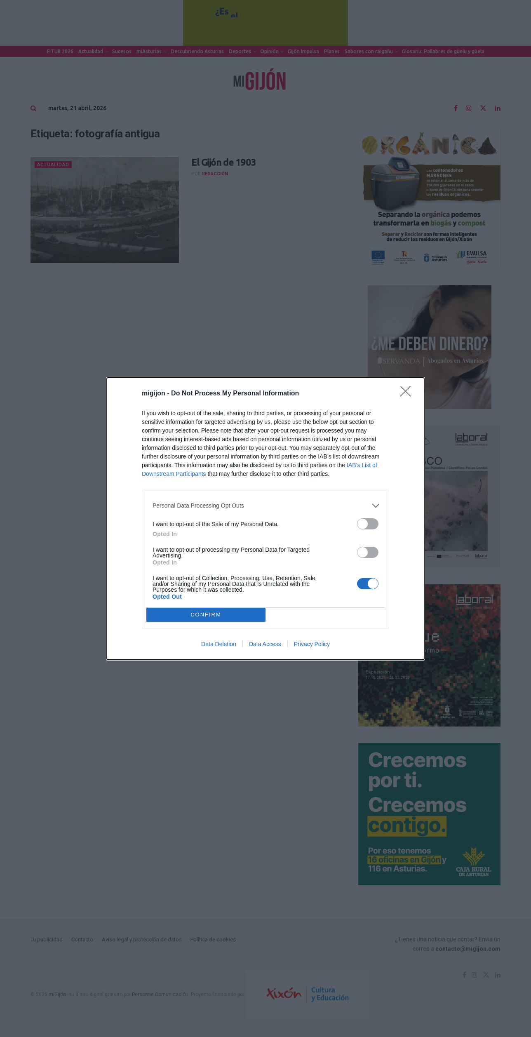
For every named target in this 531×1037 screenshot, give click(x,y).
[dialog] (265, 519)
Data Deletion (218, 644)
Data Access (265, 644)
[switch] (367, 523)
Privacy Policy (312, 644)
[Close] (408, 394)
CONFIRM (205, 614)
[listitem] (265, 505)
